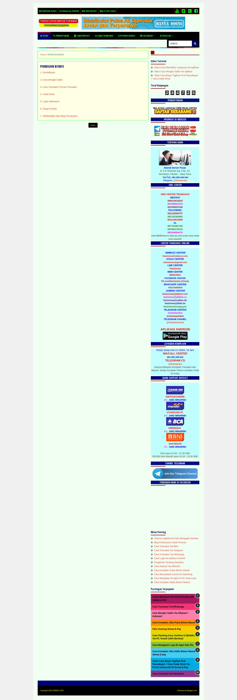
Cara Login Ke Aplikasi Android (169, 558)
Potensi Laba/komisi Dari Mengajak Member (176, 538)
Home (44, 35)
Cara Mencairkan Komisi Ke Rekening (173, 574)
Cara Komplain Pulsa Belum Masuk (172, 570)
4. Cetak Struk (47, 94)
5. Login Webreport (49, 101)
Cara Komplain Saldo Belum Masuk (172, 582)
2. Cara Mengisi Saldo (51, 79)
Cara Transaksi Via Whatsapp (168, 606)
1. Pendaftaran (47, 72)
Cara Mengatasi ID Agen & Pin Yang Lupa (175, 578)
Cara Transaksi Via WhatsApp (169, 554)
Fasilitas (165, 35)
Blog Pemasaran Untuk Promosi (170, 542)
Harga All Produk (69, 11)
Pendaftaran (61, 35)
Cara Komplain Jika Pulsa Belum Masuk (173, 622)
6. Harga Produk (48, 108)
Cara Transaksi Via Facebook (168, 673)
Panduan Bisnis (48, 11)
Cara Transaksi (104, 35)
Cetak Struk (107, 11)
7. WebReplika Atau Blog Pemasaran (58, 116)
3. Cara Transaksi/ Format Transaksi (58, 87)
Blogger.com (192, 690)
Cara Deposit (82, 35)
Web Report (89, 11)
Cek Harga (146, 35)
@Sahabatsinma (175, 322)
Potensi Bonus (126, 35)
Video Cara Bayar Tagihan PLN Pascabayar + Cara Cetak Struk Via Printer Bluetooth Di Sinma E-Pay (171, 664)
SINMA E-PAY (58, 690)
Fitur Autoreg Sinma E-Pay (166, 629)
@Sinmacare (180, 180)
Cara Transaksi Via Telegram (168, 550)
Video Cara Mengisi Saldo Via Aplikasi (173, 71)
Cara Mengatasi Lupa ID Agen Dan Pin (172, 645)
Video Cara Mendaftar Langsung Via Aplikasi (176, 67)
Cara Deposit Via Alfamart (167, 566)
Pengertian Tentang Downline (169, 562)
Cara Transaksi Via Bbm (166, 546)
